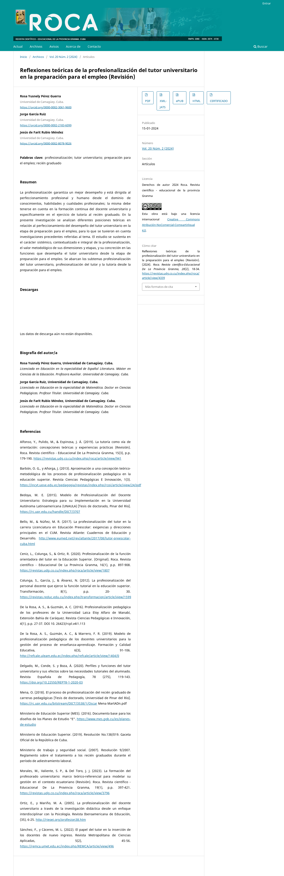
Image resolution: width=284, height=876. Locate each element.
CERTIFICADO (219, 101)
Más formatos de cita (159, 287)
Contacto (94, 46)
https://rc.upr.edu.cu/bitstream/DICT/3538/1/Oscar (58, 703)
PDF (147, 101)
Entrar (266, 3)
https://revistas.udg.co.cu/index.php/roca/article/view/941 (77, 458)
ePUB (179, 101)
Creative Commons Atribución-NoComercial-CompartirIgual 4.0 (171, 224)
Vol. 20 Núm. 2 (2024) (63, 57)
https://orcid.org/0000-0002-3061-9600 (45, 107)
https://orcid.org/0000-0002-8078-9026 (45, 143)
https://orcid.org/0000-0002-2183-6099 (45, 125)
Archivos (36, 46)
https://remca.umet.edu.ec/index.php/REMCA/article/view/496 (67, 846)
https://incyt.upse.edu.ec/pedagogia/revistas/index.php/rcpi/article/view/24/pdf (80, 485)
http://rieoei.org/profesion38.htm (61, 819)
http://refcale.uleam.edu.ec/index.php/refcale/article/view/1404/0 (69, 656)
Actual (18, 46)
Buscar (261, 46)
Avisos (54, 46)
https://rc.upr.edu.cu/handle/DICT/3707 (50, 512)
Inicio (23, 57)
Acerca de (73, 46)
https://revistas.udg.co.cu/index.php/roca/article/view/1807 (65, 570)
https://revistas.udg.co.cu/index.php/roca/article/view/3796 (65, 793)
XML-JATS (163, 104)
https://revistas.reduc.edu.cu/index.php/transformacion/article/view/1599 (75, 597)
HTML (197, 101)
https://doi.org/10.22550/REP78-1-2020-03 (51, 682)
